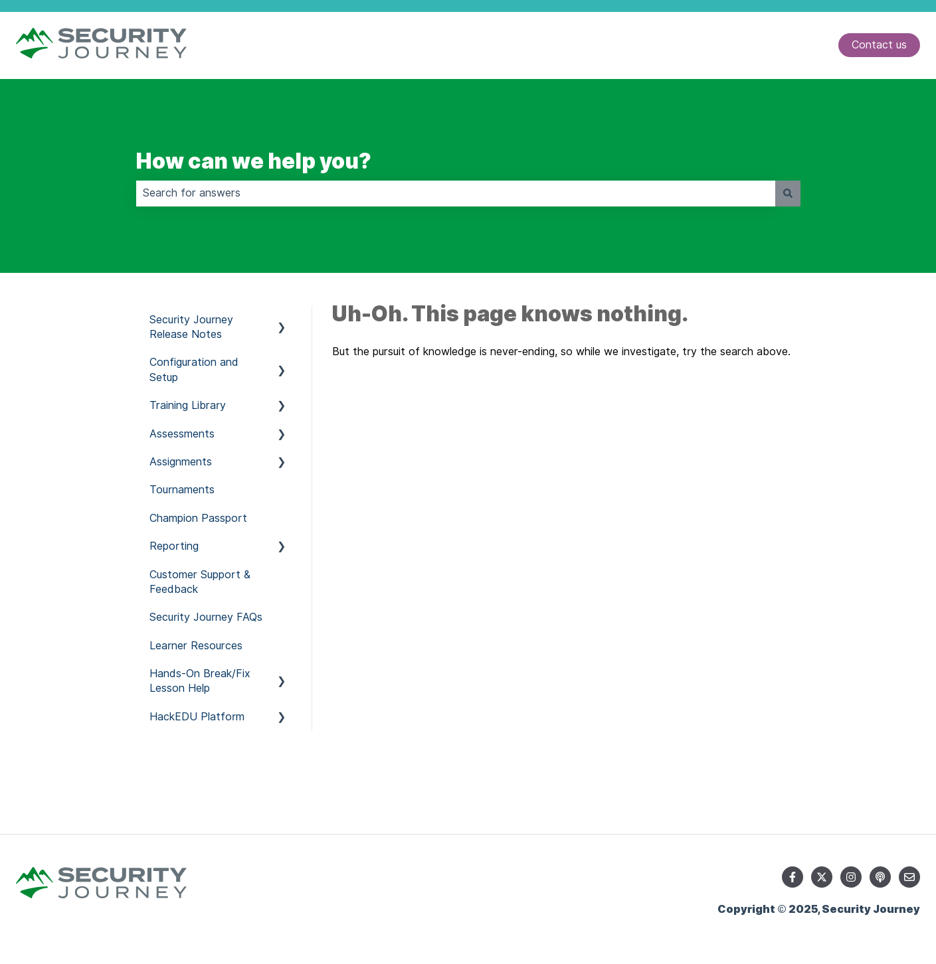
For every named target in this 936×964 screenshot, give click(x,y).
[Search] (787, 193)
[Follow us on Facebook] (792, 877)
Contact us (879, 45)
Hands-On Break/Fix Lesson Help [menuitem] (199, 680)
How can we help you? (253, 161)
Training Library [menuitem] (187, 405)
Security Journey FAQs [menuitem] (205, 617)
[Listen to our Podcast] (880, 877)
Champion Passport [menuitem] (198, 518)
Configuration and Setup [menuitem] (193, 369)
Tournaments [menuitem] (182, 489)
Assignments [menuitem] (180, 461)
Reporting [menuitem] (174, 546)
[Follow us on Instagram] (851, 877)
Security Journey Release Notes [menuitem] (191, 327)
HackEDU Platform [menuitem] (196, 716)
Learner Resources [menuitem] (195, 645)
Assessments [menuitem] (182, 434)
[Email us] (909, 877)
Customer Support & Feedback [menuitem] (199, 582)
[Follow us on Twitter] (821, 877)
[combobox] (455, 193)
